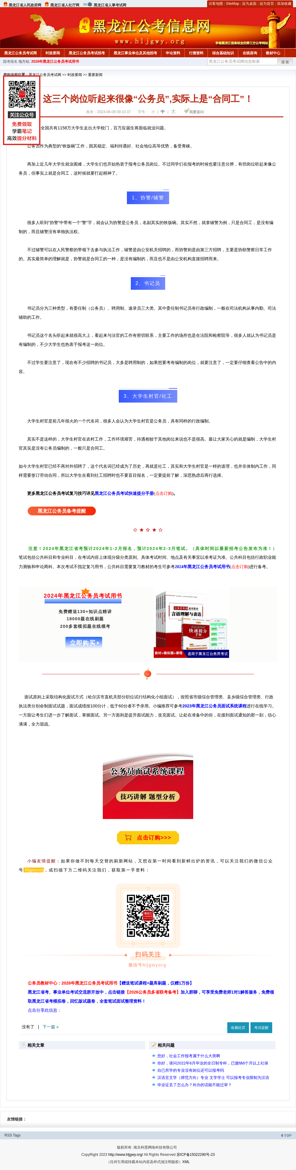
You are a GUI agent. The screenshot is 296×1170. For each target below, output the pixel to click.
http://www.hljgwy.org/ (125, 1155)
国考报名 (10, 61)
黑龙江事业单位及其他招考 (135, 53)
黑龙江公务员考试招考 (87, 53)
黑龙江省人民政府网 (25, 5)
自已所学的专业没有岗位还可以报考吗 (190, 1070)
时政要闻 (53, 53)
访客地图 (216, 4)
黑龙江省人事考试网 (110, 5)
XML (186, 1162)
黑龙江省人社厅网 (64, 5)
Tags (16, 1135)
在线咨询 (250, 53)
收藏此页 (238, 1028)
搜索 (285, 62)
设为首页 (267, 4)
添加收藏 (284, 4)
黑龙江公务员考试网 (20, 53)
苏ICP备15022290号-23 (196, 1155)
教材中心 (273, 53)
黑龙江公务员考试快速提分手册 (124, 493)
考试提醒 (261, 1028)
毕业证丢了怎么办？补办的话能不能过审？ (194, 1085)
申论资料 (173, 53)
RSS (8, 1135)
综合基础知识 (223, 53)
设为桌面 (249, 4)
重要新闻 (95, 75)
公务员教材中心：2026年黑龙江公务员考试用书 (111, 983)
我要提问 (196, 112)
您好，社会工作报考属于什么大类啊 (188, 1056)
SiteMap (232, 4)
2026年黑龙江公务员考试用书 (55, 61)
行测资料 (196, 53)
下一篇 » (51, 1026)
